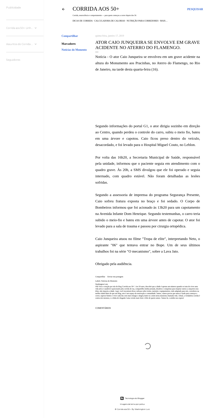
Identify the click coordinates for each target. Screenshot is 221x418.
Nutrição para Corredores (142, 21)
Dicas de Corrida (83, 21)
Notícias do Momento (74, 49)
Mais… (164, 21)
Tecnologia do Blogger (132, 398)
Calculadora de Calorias (109, 21)
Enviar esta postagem (115, 277)
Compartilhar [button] (70, 35)
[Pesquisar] (195, 9)
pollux (142, 404)
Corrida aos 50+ (96, 9)
